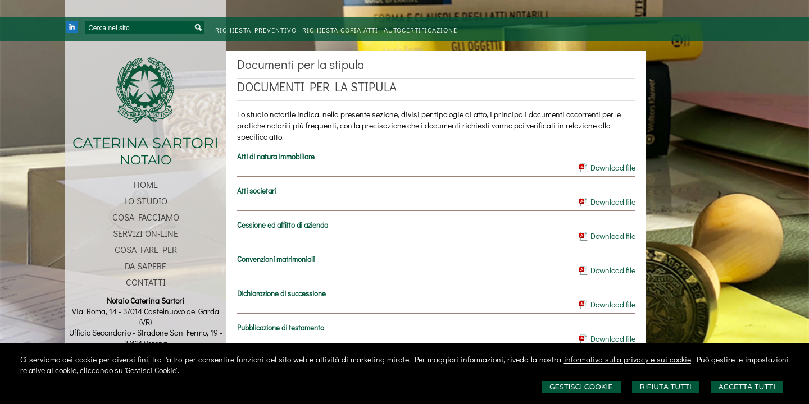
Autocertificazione (420, 29)
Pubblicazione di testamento (280, 327)
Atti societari (256, 190)
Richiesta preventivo (256, 29)
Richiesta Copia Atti (340, 29)
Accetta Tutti (747, 387)
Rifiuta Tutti (666, 387)
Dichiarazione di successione (281, 293)
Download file (612, 167)
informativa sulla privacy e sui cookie (627, 359)
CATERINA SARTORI (145, 143)
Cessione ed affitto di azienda (282, 224)
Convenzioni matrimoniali (276, 259)
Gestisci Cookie (581, 387)
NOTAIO (145, 160)
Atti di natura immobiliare (276, 156)
